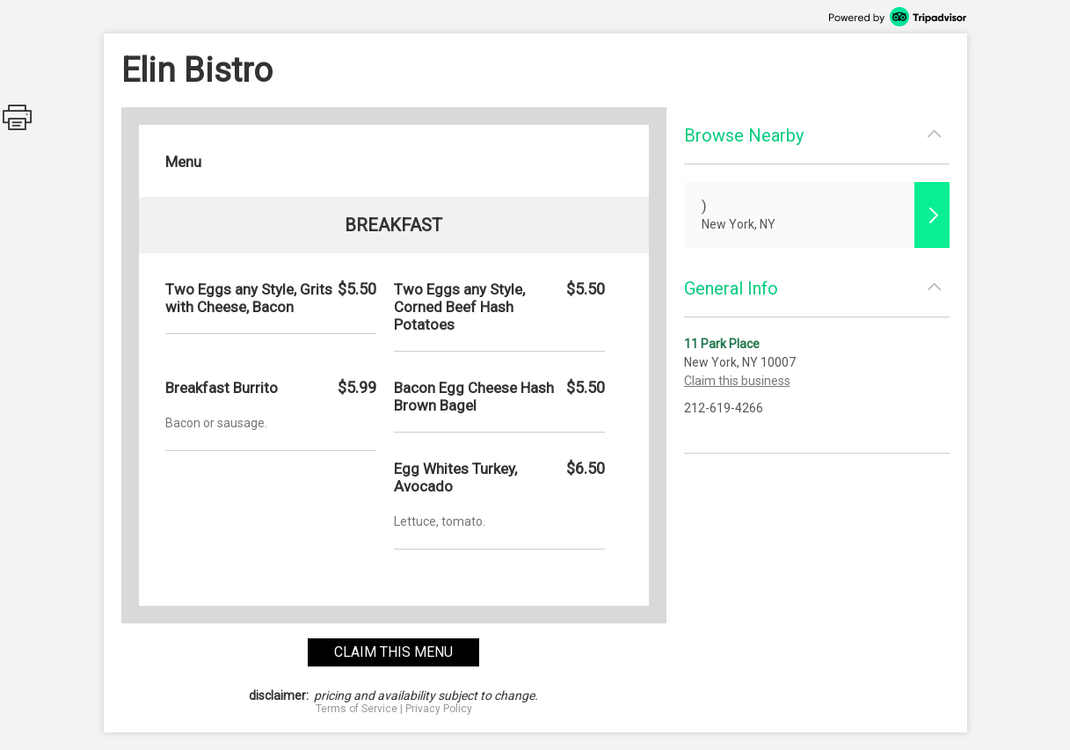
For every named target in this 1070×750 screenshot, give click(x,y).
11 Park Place (722, 344)
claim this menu (393, 652)
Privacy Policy (438, 709)
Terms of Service (356, 709)
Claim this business (737, 381)
